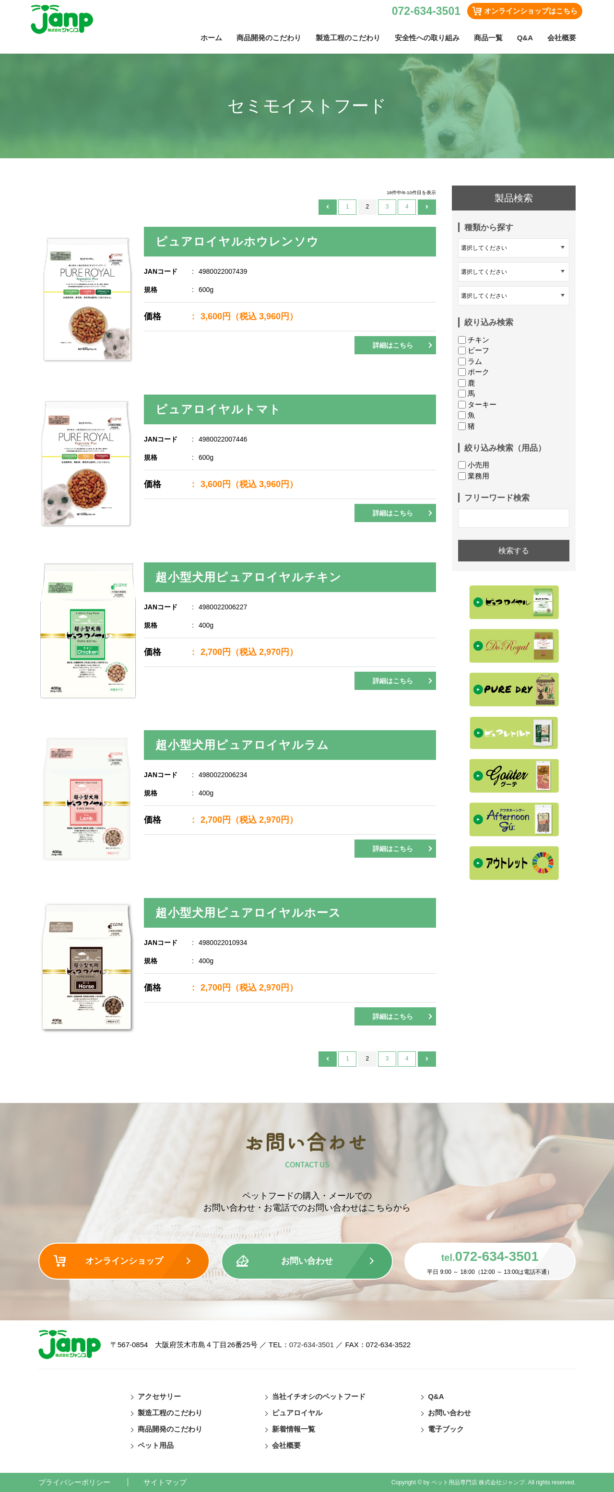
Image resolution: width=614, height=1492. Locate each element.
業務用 (473, 476)
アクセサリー (159, 1396)
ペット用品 (156, 1445)
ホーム (211, 38)
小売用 (473, 465)
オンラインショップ (124, 1261)
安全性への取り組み (427, 38)
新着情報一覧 (293, 1429)
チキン (473, 340)
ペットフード (70, 182)
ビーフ (473, 350)
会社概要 (561, 38)
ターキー (477, 404)
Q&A (525, 38)
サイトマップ (165, 1482)
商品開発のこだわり (268, 38)
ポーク (473, 372)
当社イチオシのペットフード (319, 1396)
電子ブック (446, 1429)
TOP (43, 182)
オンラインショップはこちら (531, 11)
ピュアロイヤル (297, 1413)
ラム (470, 361)
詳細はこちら (393, 345)
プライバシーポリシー (74, 1482)
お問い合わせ (307, 1261)
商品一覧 (488, 38)
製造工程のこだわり (348, 38)
